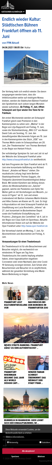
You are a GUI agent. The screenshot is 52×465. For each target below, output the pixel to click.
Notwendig (12, 442)
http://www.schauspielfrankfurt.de (17, 159)
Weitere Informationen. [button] (15, 436)
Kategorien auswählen (12, 12)
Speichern (15, 456)
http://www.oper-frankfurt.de (34, 225)
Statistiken (45, 442)
